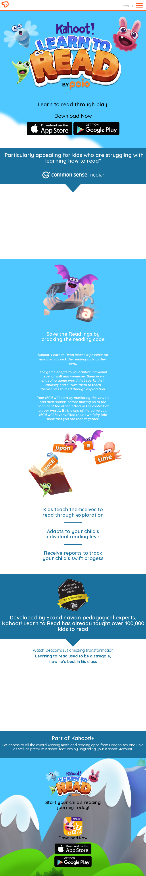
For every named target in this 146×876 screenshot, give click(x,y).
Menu (128, 5)
